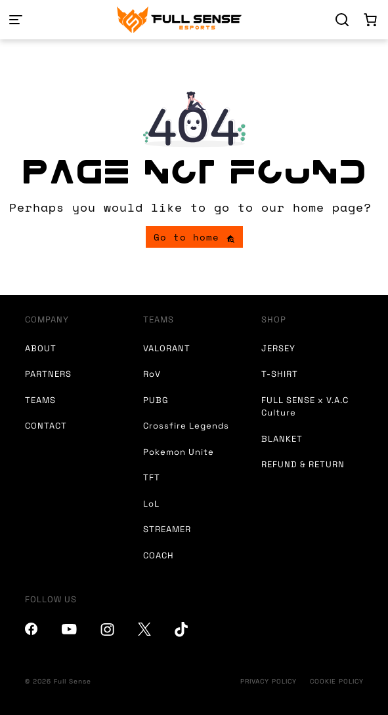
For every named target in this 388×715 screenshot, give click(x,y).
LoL (151, 503)
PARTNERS (48, 373)
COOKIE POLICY (337, 681)
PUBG (156, 400)
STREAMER (167, 529)
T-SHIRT (279, 373)
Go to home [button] (194, 237)
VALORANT (166, 348)
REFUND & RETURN (303, 464)
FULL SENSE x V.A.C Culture (305, 407)
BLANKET (282, 438)
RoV (152, 373)
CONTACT (46, 425)
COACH (158, 555)
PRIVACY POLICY (268, 681)
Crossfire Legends (186, 425)
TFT (151, 477)
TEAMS (40, 400)
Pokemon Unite (178, 451)
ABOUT (40, 348)
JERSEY (278, 348)
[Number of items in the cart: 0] (370, 19)
